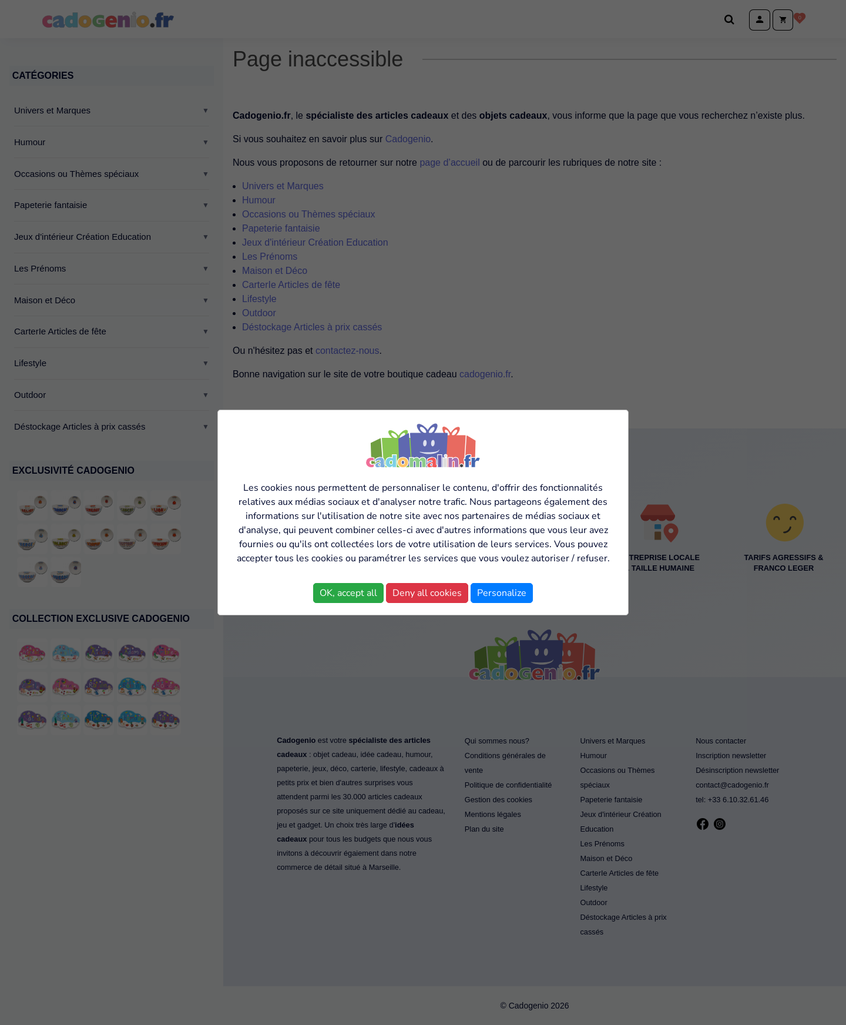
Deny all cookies (427, 593)
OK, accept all (348, 593)
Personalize (501, 593)
